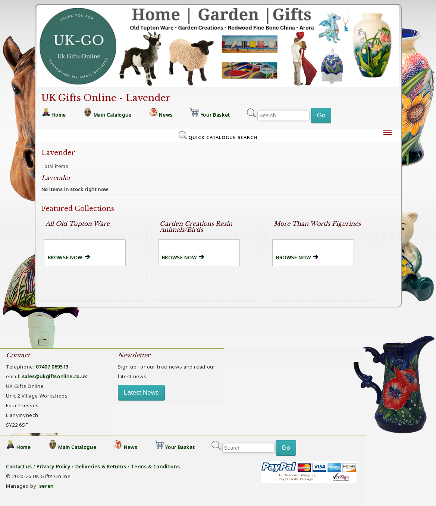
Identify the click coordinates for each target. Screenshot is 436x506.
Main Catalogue (113, 114)
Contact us (19, 466)
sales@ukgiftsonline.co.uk (54, 376)
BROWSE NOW (65, 257)
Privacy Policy (53, 466)
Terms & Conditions (155, 466)
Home (58, 114)
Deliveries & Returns (100, 466)
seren (46, 486)
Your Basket (215, 114)
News (166, 114)
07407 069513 (52, 366)
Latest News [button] (141, 392)
